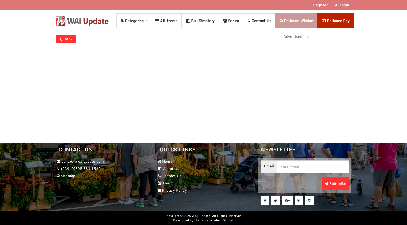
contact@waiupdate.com (80, 161)
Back (65, 39)
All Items (166, 21)
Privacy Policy (172, 190)
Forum (231, 21)
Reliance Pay (336, 21)
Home (165, 161)
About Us (168, 168)
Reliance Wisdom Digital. (214, 220)
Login (342, 5)
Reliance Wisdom (297, 21)
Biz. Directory (200, 21)
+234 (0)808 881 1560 (79, 168)
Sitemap (66, 176)
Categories (134, 21)
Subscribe (335, 184)
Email (269, 166)
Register (318, 5)
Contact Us (259, 21)
